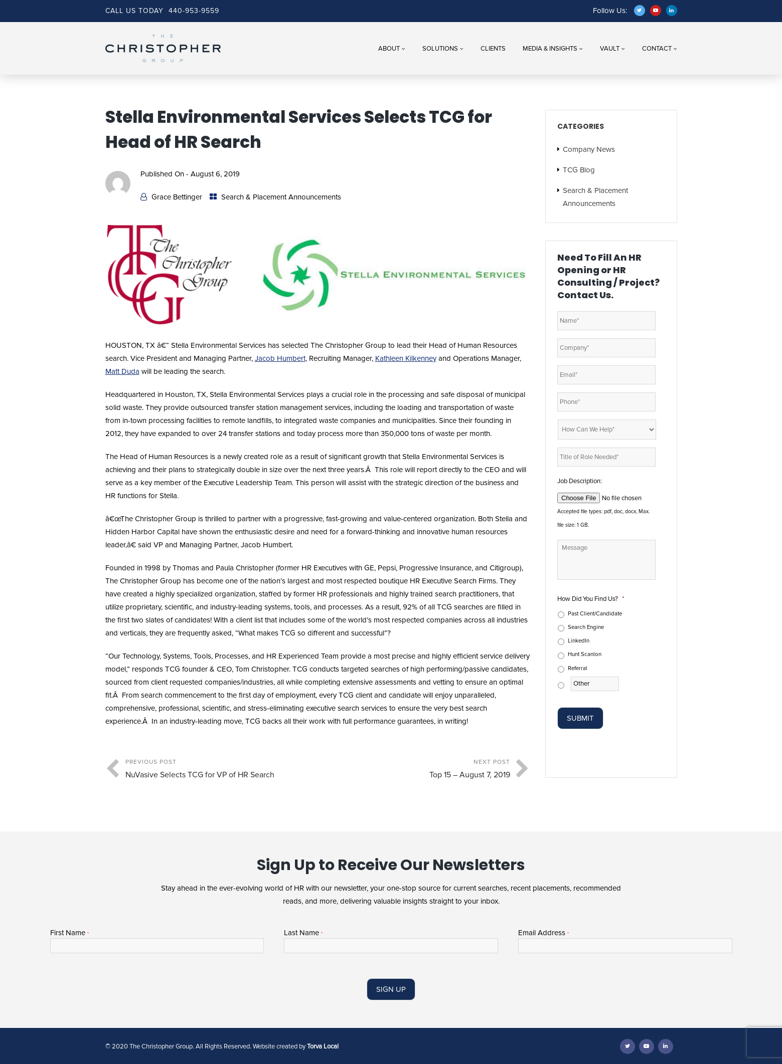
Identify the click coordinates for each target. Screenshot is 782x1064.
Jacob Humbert (280, 358)
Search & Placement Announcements (281, 196)
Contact (657, 49)
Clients (493, 49)
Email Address (543, 933)
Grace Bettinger (176, 196)
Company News (589, 149)
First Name (69, 933)
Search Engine (586, 627)
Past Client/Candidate (595, 613)
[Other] (595, 684)
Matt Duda (122, 371)
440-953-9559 (194, 11)
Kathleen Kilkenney (405, 358)
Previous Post (221, 769)
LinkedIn (578, 640)
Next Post (414, 769)
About (389, 49)
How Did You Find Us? (590, 599)
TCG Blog (579, 169)
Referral (577, 668)
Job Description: (579, 481)
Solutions (440, 49)
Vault (609, 49)
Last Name (303, 933)
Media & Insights (550, 49)
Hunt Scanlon (584, 654)
